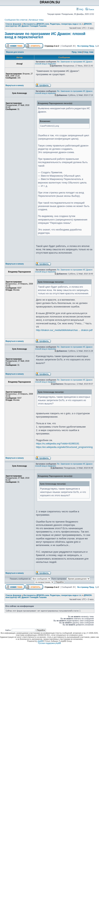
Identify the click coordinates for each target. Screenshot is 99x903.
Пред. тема (77, 52)
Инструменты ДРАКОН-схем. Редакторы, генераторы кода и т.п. (52, 24)
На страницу (83, 46)
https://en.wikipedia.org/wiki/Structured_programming (64, 447)
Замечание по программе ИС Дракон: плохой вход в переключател (45, 35)
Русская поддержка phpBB (49, 643)
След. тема (88, 52)
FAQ (79, 9)
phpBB (40, 641)
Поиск (89, 9)
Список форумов (13, 24)
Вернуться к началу (15, 85)
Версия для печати (15, 52)
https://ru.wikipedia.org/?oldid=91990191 (57, 443)
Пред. (91, 46)
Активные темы (36, 20)
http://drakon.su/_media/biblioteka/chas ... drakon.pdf (64, 330)
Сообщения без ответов (16, 20)
